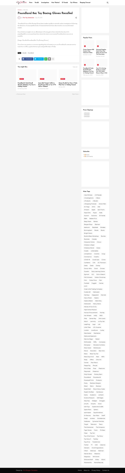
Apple (93, 210)
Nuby (85, 359)
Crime (103, 259)
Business (86, 239)
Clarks (98, 248)
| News (98, 198)
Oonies (86, 362)
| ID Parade (98, 195)
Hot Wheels (87, 315)
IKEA (101, 315)
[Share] (76, 17)
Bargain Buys (88, 224)
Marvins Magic (88, 339)
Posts (87, 155)
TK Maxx (102, 430)
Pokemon (96, 371)
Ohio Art (98, 359)
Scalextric (93, 395)
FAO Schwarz (88, 277)
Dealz (91, 265)
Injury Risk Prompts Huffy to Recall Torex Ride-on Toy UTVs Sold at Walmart (47, 84)
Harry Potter (88, 298)
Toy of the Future (89, 436)
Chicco (99, 242)
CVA (94, 262)
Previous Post (21, 94)
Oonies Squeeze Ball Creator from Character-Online (88, 51)
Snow (99, 404)
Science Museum (89, 398)
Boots (103, 230)
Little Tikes (87, 327)
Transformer (96, 442)
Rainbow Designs (95, 383)
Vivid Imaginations (97, 448)
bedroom (87, 227)
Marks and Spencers (90, 336)
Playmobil (87, 371)
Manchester (87, 333)
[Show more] (53, 59)
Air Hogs (86, 207)
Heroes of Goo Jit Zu (90, 307)
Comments (89, 156)
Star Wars (96, 415)
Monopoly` (87, 345)
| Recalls (25, 10)
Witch (103, 459)
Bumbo (103, 236)
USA (96, 445)
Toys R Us (87, 442)
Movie (86, 351)
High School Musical (90, 309)
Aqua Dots (87, 212)
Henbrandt (87, 304)
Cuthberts (87, 262)
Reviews (98, 386)
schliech (101, 395)
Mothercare (97, 348)
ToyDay (95, 439)
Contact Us (105, 470)
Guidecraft (87, 292)
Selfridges (100, 398)
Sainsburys (99, 392)
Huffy (95, 315)
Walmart (101, 451)
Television (94, 424)
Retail (86, 386)
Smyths (93, 404)
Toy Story (100, 436)
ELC (93, 274)
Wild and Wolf (88, 459)
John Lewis (102, 318)
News (30, 2)
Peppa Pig (87, 365)
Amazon (86, 210)
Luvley (102, 330)
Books (96, 230)
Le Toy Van (101, 321)
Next (97, 356)
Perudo (95, 365)
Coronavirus (87, 257)
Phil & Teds (87, 368)
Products (99, 380)
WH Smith (96, 456)
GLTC (85, 286)
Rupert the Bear (89, 392)
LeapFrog (87, 324)
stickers (92, 418)
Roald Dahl (87, 389)
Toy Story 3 (87, 439)
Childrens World (89, 248)
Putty (86, 383)
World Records (98, 462)
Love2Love (94, 330)
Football (86, 283)
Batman (97, 224)
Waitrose (93, 451)
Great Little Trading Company (93, 289)
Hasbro (96, 298)
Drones (102, 268)
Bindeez (102, 227)
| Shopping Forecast (90, 204)
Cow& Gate (95, 259)
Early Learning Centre (98, 271)
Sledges (94, 401)
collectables (94, 251)
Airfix (93, 207)
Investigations (45, 2)
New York (102, 351)
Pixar (94, 368)
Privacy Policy (96, 470)
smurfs (86, 404)
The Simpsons (100, 427)
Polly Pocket (88, 374)
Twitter (86, 445)
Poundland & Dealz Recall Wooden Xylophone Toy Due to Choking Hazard (26, 84)
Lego (93, 324)
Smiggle (102, 401)
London (86, 330)
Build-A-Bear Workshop (91, 236)
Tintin (95, 430)
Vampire (86, 448)
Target (86, 424)
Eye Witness (73, 2)
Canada (94, 239)
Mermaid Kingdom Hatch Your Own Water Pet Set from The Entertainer (101, 52)
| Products (87, 201)
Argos (95, 212)
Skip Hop (87, 401)
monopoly (102, 342)
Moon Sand (87, 348)
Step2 (86, 418)
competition (88, 254)
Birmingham (88, 230)
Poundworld (97, 377)
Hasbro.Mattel (88, 301)
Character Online (89, 242)
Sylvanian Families (98, 421)
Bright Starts (88, 233)
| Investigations (88, 198)
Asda (100, 212)
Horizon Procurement (90, 312)
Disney (98, 265)
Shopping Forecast (85, 2)
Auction (86, 215)
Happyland (95, 295)
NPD (102, 356)
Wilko (97, 459)
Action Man (102, 204)
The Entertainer (88, 427)
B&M (85, 218)
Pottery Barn (98, 374)
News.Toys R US (89, 356)
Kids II (86, 321)
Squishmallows (98, 412)
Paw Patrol (94, 362)
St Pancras (87, 415)
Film (85, 280)
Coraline (96, 254)
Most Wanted (55, 2)
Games (101, 283)
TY (91, 445)
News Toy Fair (94, 354)
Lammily (93, 321)
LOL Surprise (97, 327)
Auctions (94, 215)
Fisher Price (93, 280)
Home (19, 10)
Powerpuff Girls (89, 380)
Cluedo (86, 251)
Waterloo (97, 453)
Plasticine (102, 368)
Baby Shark (87, 221)
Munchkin (93, 351)
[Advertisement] (96, 20)
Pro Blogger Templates (30, 470)
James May (92, 318)
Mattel (97, 339)
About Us (86, 470)
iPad (85, 318)
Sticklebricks (101, 418)
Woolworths (88, 462)
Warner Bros (88, 453)
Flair (100, 280)
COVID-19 (87, 259)
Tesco (100, 424)
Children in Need (89, 245)
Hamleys (86, 295)
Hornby (102, 312)
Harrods (103, 295)
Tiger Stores (87, 430)
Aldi (99, 207)
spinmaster (87, 412)
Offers (92, 359)
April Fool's (101, 210)
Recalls (37, 2)
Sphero (96, 409)
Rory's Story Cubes (99, 389)
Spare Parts (87, 409)
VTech (86, 451)
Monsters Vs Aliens (99, 345)
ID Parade (65, 2)
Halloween (96, 292)
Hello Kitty (98, 301)
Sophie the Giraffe (97, 406)
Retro (91, 386)
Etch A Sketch (101, 274)
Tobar (86, 433)
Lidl (99, 324)
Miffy (95, 342)
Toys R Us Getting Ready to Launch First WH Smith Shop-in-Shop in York (101, 71)
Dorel (96, 268)
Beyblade (95, 227)
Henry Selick (97, 304)
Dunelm (86, 271)
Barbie (96, 221)
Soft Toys (87, 406)
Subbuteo (87, 421)
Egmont (86, 274)
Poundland (31, 53)
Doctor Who (88, 268)
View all (75, 67)
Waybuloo (87, 456)
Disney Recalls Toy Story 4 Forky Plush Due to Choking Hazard (68, 84)
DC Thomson (102, 262)
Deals (86, 265)
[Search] (107, 2)
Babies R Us (93, 218)
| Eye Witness (88, 195)
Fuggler (94, 283)
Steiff (103, 415)
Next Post (75, 94)
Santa (86, 395)
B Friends (102, 215)
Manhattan (97, 333)
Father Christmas (100, 277)
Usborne (102, 445)
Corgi (103, 254)
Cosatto (96, 257)
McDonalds (87, 342)
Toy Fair (92, 433)
